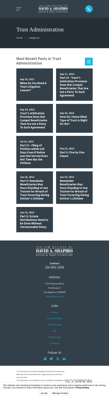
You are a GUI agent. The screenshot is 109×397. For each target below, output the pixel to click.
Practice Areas (54, 324)
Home (54, 312)
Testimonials (54, 337)
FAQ (54, 330)
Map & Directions (54, 296)
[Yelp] (57, 358)
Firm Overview (54, 318)
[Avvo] (44, 358)
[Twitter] (51, 358)
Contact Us (54, 343)
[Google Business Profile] (64, 358)
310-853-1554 (54, 267)
